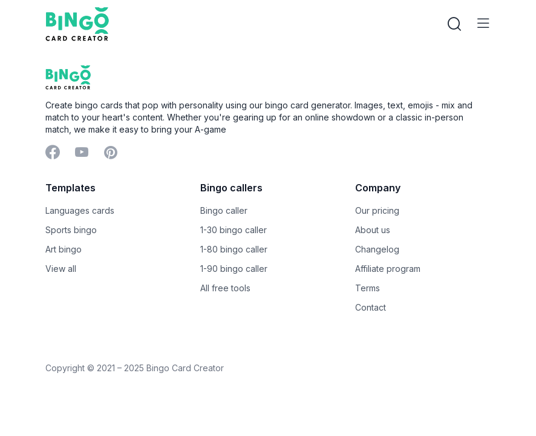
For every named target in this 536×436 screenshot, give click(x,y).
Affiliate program (387, 268)
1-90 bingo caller (233, 268)
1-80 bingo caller (233, 249)
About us (372, 230)
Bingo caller (223, 210)
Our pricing (377, 210)
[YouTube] (81, 153)
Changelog (377, 249)
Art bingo (63, 249)
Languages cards (79, 210)
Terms (367, 288)
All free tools (225, 288)
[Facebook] (52, 153)
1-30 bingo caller (233, 230)
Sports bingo (71, 230)
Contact (370, 307)
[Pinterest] (110, 153)
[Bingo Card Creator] (77, 24)
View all (60, 268)
